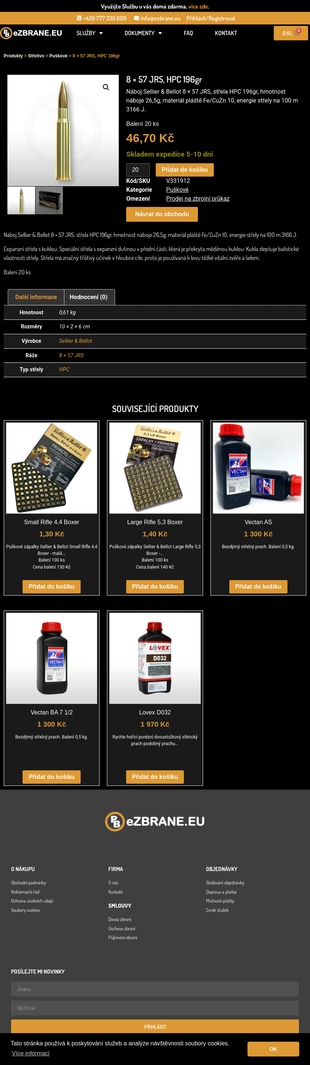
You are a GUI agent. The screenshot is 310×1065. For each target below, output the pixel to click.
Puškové (58, 55)
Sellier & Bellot (75, 341)
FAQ (188, 33)
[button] (106, 87)
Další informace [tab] (36, 297)
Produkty (13, 55)
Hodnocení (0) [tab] (89, 297)
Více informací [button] (31, 1053)
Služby (90, 33)
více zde (198, 6)
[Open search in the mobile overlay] (31, 45)
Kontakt (226, 33)
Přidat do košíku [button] (51, 586)
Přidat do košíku (185, 170)
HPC (64, 369)
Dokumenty (143, 33)
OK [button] (273, 1049)
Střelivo (36, 55)
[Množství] (138, 170)
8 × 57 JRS (71, 355)
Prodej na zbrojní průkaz (197, 198)
